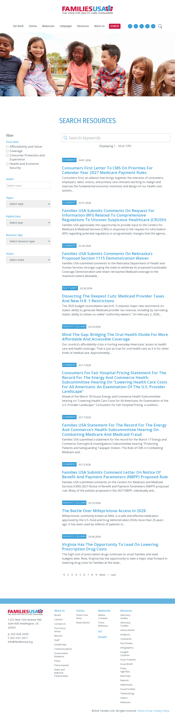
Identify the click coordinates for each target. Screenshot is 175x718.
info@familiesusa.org (20, 641)
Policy (57, 660)
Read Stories (83, 622)
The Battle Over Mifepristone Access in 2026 (104, 510)
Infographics (127, 647)
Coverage (16, 151)
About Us (59, 610)
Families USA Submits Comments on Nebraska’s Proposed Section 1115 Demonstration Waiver (107, 256)
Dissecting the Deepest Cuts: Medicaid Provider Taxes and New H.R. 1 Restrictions (113, 298)
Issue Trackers (128, 659)
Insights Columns (125, 653)
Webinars (125, 702)
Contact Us (60, 623)
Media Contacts (103, 616)
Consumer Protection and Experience (27, 157)
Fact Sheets (126, 643)
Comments (126, 638)
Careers (58, 619)
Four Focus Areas (60, 630)
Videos (124, 697)
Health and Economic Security (24, 166)
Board (57, 615)
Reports (124, 680)
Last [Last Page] (113, 574)
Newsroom (104, 610)
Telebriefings (127, 693)
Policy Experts (61, 665)
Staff (56, 640)
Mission (58, 635)
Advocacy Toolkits (125, 624)
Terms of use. (145, 710)
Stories (80, 610)
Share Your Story (82, 616)
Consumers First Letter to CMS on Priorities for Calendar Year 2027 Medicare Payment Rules (107, 170)
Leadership (60, 644)
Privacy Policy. (162, 710)
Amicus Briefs (127, 630)
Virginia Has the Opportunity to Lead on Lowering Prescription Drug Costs (110, 546)
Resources (126, 610)
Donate (102, 637)
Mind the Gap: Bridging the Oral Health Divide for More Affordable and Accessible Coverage (115, 337)
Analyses (125, 634)
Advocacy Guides (125, 616)
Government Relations (61, 655)
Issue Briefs (126, 664)
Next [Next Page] (102, 574)
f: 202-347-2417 (18, 638)
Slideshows (126, 684)
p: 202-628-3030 (18, 634)
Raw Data (125, 675)
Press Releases (103, 624)
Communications (62, 648)
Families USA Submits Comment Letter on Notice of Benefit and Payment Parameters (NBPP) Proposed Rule (115, 474)
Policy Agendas (125, 670)
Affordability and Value (26, 146)
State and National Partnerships (61, 672)
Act (100, 631)
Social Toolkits (127, 689)
